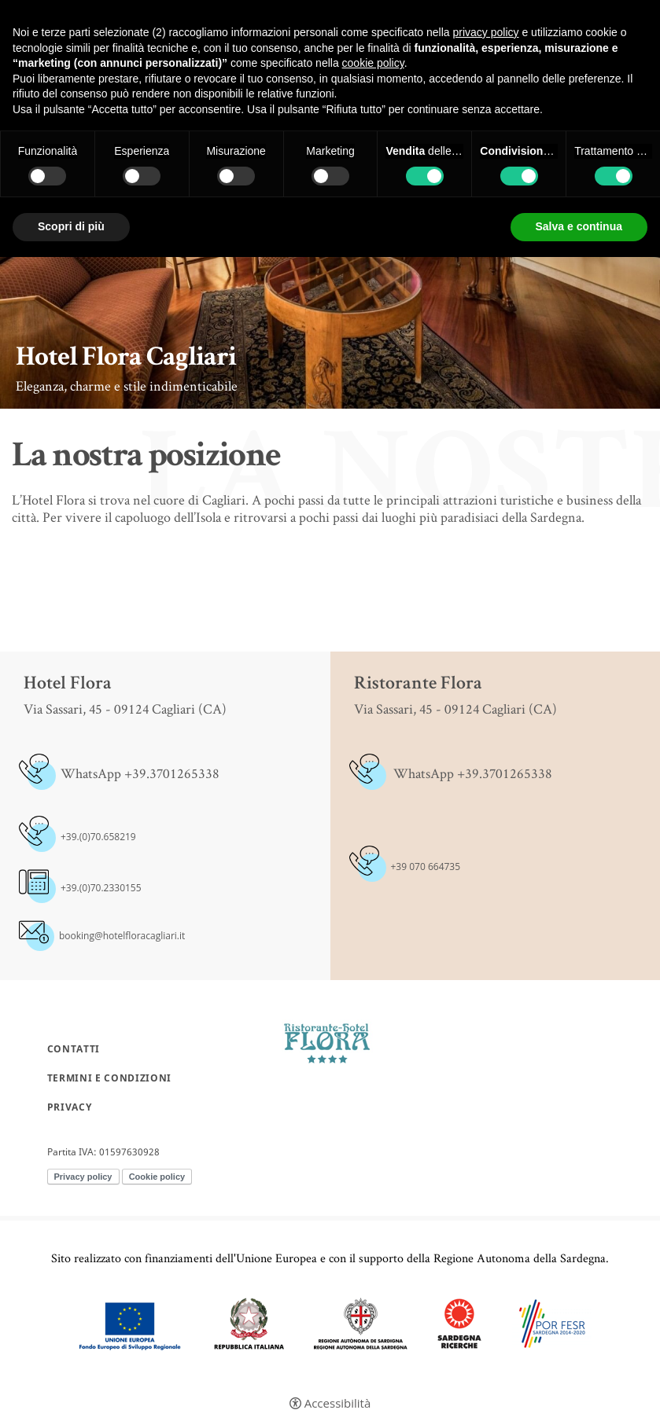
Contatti (73, 1049)
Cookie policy (157, 1176)
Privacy (69, 1107)
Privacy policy (83, 1176)
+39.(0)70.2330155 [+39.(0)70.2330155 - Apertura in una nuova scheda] (101, 887)
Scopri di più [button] (71, 226)
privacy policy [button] (486, 32)
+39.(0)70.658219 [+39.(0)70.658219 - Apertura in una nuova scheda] (98, 836)
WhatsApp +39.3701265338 (140, 773)
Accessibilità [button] (337, 1403)
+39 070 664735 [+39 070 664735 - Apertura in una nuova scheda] (426, 866)
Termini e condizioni (109, 1078)
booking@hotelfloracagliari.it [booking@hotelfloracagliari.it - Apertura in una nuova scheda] (122, 935)
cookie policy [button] (373, 63)
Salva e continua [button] (579, 226)
